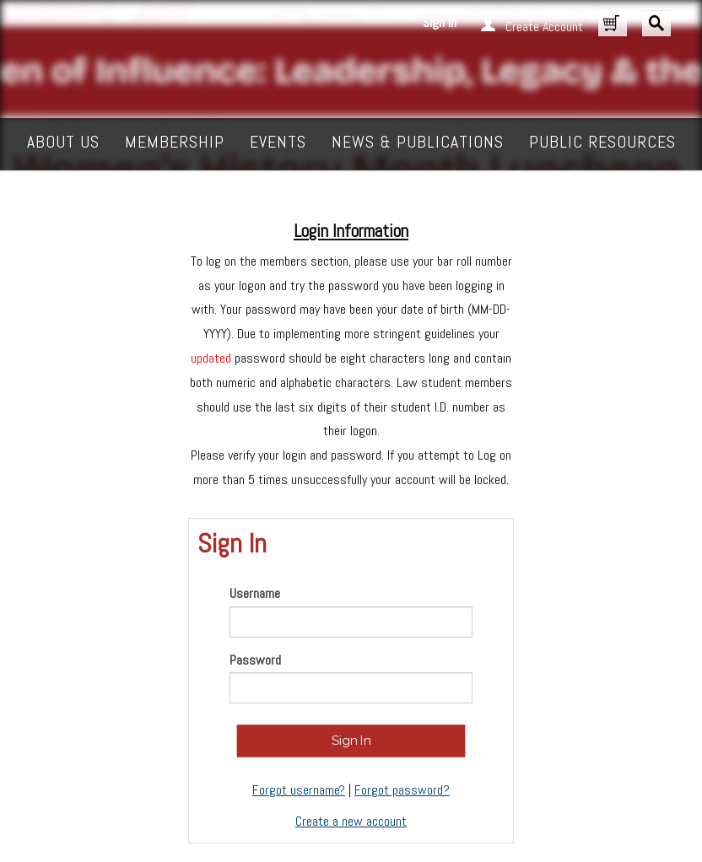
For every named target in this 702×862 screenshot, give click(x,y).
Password (255, 660)
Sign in (439, 22)
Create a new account (351, 821)
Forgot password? (402, 790)
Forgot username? (298, 790)
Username (255, 593)
